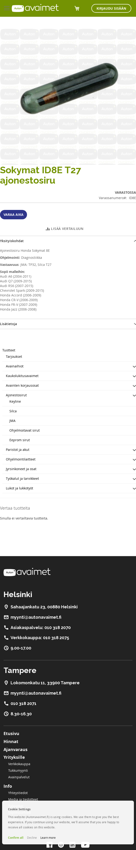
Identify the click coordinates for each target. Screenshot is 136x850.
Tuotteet (8, 350)
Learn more (48, 837)
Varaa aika (13, 214)
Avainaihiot (14, 366)
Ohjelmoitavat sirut (24, 430)
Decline (32, 837)
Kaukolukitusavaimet (22, 376)
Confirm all (15, 838)
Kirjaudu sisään (111, 8)
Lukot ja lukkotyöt (19, 488)
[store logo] (35, 8)
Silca (13, 411)
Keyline (15, 401)
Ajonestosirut (16, 395)
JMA (12, 420)
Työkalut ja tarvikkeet (22, 478)
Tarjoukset (14, 356)
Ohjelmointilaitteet (20, 459)
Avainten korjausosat (22, 385)
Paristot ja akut (17, 449)
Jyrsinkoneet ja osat (21, 469)
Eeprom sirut (19, 440)
